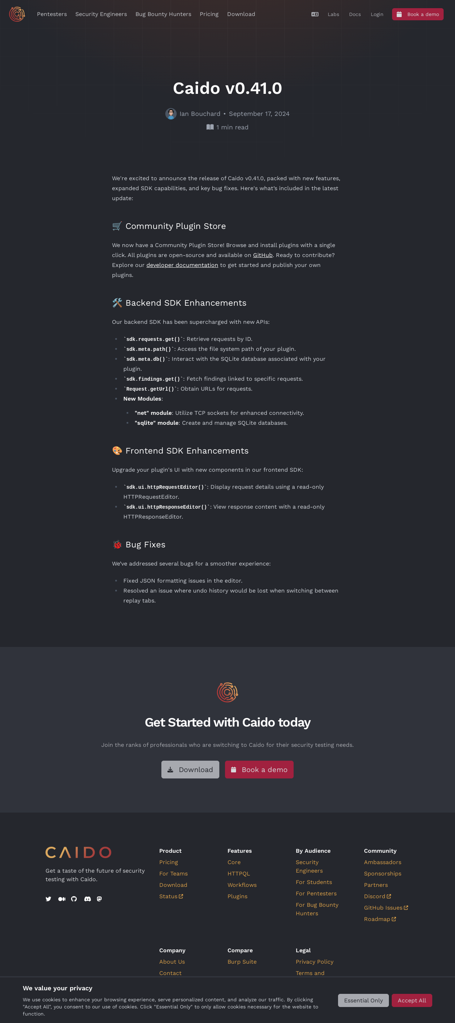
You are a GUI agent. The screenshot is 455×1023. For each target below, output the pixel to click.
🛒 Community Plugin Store (169, 226)
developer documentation (182, 265)
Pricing (209, 14)
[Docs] (355, 14)
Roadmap (380, 919)
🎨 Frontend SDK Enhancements (180, 451)
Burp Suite (242, 961)
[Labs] (333, 14)
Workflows (242, 885)
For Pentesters (316, 893)
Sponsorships (382, 873)
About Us (172, 961)
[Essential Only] (363, 1000)
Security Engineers (101, 14)
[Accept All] (412, 1000)
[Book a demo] (418, 14)
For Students (314, 882)
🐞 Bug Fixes (139, 545)
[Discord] (87, 899)
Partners (376, 885)
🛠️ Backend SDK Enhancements (179, 303)
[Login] (377, 14)
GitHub (263, 255)
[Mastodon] (100, 899)
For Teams (173, 873)
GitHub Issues (386, 907)
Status (171, 896)
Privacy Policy (314, 961)
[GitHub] (74, 899)
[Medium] (61, 899)
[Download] (190, 769)
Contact (170, 973)
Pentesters (52, 14)
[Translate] (315, 14)
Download (241, 14)
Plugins (237, 896)
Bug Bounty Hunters (163, 14)
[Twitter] (49, 899)
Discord (377, 896)
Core (234, 862)
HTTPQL (239, 873)
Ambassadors (382, 862)
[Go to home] (17, 14)
